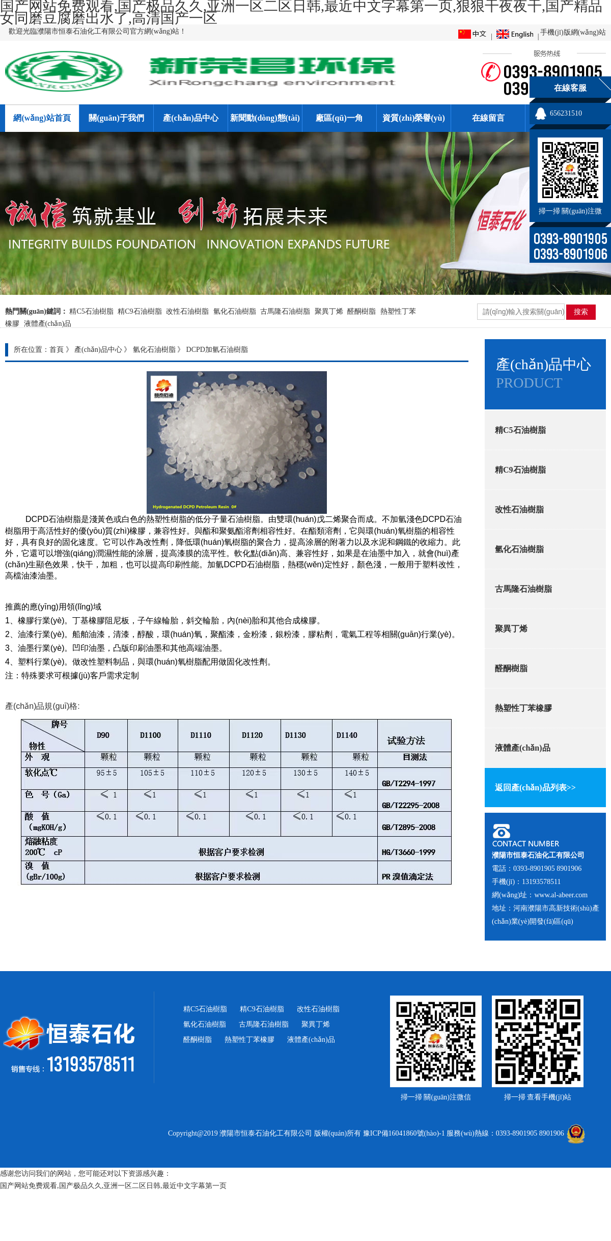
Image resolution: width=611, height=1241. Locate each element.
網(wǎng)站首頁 (41, 118)
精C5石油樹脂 (91, 311)
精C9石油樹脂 (139, 311)
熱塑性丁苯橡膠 (249, 1039)
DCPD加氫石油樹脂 (217, 349)
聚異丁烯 (329, 311)
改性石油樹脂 (187, 311)
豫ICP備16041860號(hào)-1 (404, 1133)
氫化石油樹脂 (234, 311)
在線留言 (488, 118)
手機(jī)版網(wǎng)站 (573, 32)
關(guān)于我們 (116, 118)
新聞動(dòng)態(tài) (265, 118)
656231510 (566, 113)
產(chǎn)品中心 (190, 118)
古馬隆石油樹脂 (285, 311)
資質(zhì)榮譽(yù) (413, 118)
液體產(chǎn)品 (48, 323)
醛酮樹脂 (361, 311)
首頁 (56, 349)
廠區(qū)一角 (339, 118)
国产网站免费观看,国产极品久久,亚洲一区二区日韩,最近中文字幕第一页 (113, 1186)
